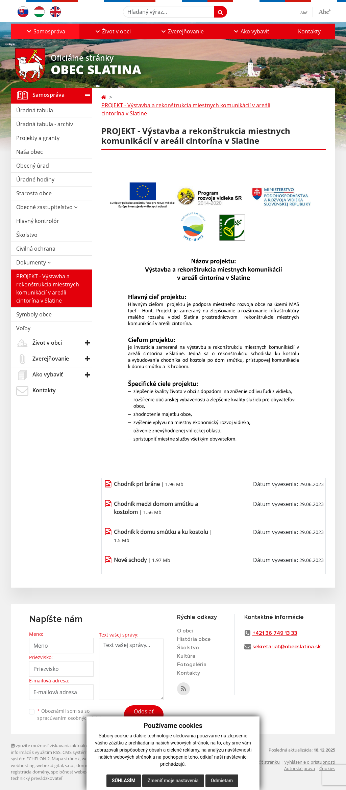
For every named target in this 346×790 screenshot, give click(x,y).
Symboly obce (34, 314)
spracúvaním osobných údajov (71, 718)
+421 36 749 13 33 (274, 633)
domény (84, 765)
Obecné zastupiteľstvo (46, 207)
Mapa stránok (66, 759)
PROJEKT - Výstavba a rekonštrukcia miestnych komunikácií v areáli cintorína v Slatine (47, 288)
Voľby (23, 328)
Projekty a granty (37, 138)
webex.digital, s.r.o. (55, 765)
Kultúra (186, 656)
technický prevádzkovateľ (36, 778)
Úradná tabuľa (34, 110)
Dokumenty (33, 262)
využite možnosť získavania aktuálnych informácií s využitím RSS (52, 748)
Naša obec (29, 152)
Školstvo (27, 234)
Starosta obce (34, 193)
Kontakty (309, 31)
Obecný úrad (32, 165)
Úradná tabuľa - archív (44, 124)
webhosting (22, 765)
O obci (185, 630)
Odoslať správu (144, 715)
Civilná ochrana (35, 248)
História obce (194, 639)
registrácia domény (30, 772)
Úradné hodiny (35, 179)
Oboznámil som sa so (71, 714)
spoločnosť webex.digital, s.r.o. (81, 772)
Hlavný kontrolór (37, 221)
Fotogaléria (191, 664)
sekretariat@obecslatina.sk (286, 646)
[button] (45, 31)
